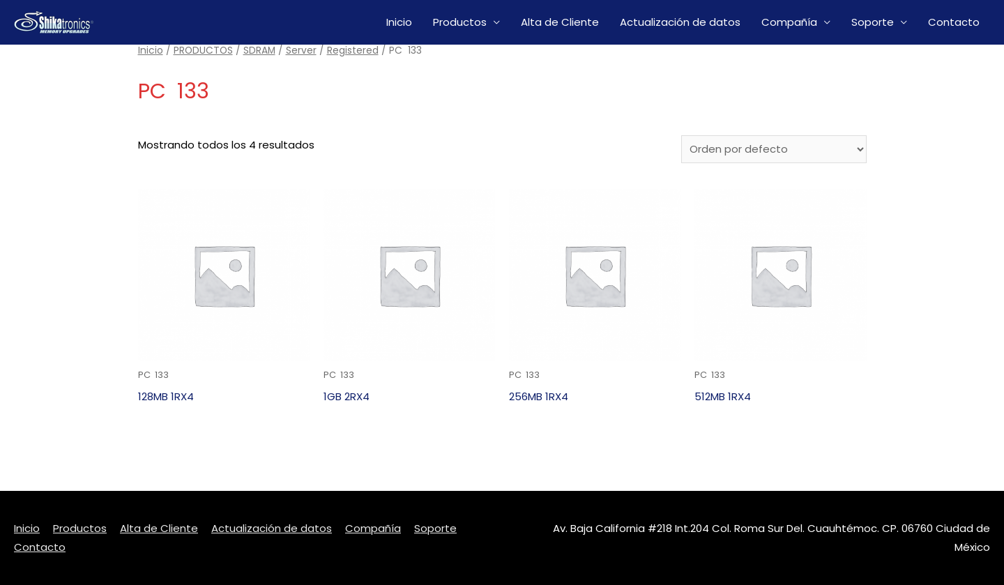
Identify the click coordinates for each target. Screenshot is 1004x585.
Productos (460, 22)
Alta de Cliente (560, 22)
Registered (353, 50)
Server (301, 50)
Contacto (954, 22)
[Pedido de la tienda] (774, 149)
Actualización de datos (680, 22)
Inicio (399, 22)
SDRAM (259, 50)
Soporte (872, 22)
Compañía (789, 22)
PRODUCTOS (203, 50)
